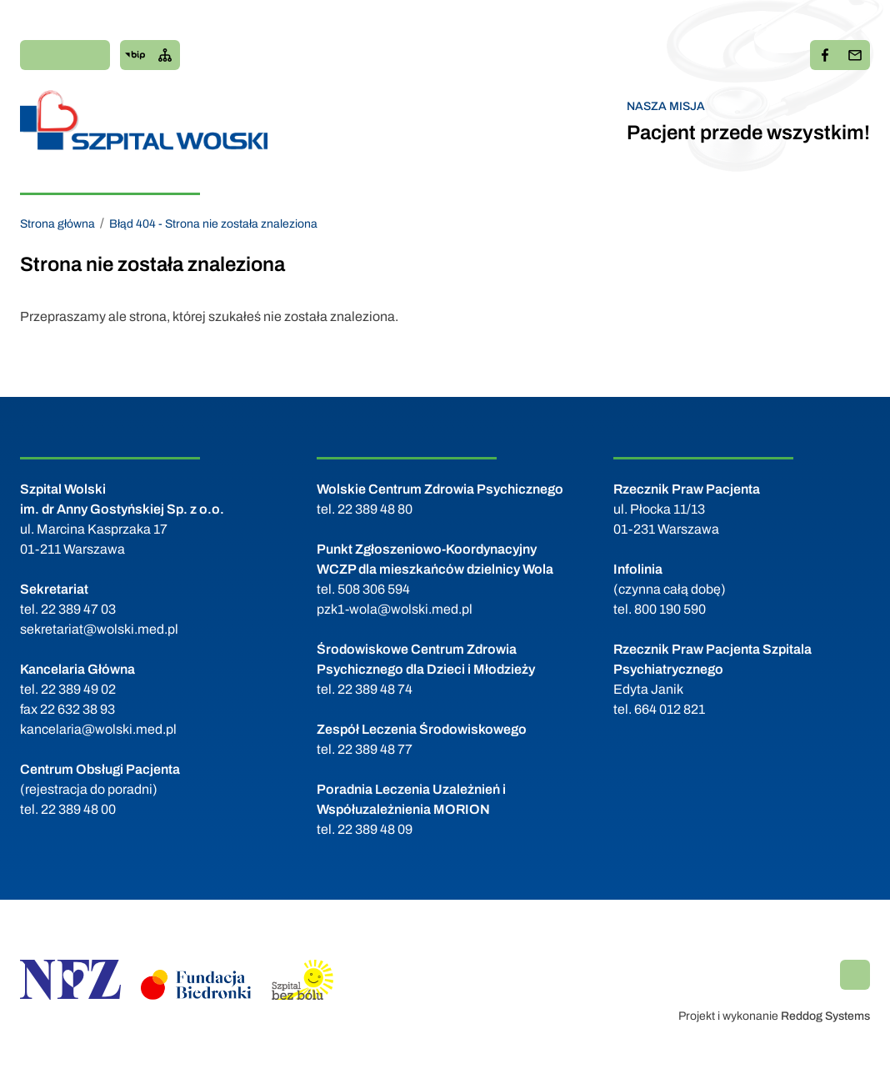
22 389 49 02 (78, 689)
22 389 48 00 (78, 809)
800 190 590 (670, 609)
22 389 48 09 (375, 829)
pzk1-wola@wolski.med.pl (394, 609)
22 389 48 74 (375, 689)
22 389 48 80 (375, 509)
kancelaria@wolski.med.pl (98, 729)
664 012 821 (669, 709)
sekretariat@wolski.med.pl (99, 629)
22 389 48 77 (375, 749)
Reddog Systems (825, 1016)
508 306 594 (374, 589)
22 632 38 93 (77, 709)
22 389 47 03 (78, 609)
